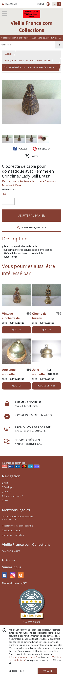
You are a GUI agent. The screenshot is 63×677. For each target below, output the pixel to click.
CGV (5, 500)
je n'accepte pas (16, 670)
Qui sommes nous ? (12, 496)
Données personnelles (13, 535)
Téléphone (8, 560)
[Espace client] (48, 4)
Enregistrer (41, 149)
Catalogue (8, 487)
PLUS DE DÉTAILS (46, 385)
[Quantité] (8, 201)
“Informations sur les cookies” (23, 657)
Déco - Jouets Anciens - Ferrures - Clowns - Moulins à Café (29, 183)
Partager (20, 149)
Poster (31, 156)
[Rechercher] (59, 45)
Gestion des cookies (11, 530)
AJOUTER (16, 329)
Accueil (8, 53)
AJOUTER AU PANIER (31, 215)
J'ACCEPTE (47, 670)
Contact (40, 4)
